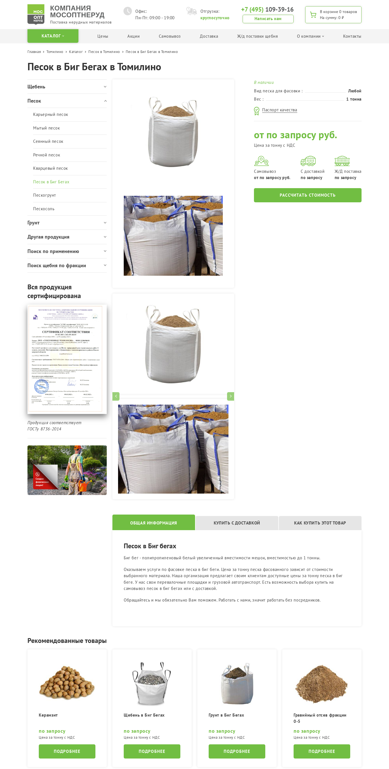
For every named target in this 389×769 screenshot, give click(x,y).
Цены (102, 36)
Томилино (54, 51)
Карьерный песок (50, 114)
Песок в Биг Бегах (51, 181)
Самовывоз (170, 36)
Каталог (76, 51)
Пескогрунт (44, 195)
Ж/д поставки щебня (257, 36)
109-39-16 (267, 9)
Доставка (209, 36)
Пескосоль (43, 208)
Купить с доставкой (237, 523)
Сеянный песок (48, 141)
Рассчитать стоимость (308, 195)
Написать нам (268, 18)
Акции (133, 36)
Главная (34, 51)
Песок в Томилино (104, 51)
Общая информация (153, 523)
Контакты (352, 36)
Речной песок (46, 155)
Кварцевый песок (50, 168)
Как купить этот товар (320, 523)
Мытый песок (46, 128)
